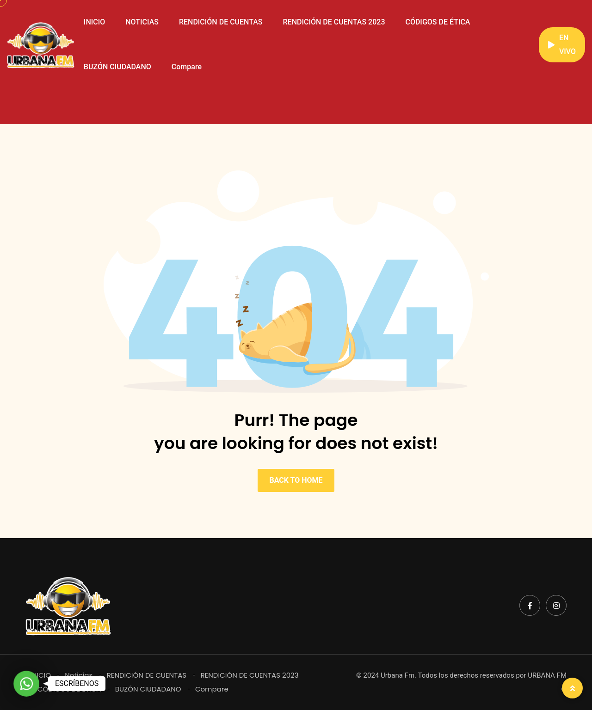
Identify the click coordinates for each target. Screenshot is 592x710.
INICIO (94, 22)
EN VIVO (562, 44)
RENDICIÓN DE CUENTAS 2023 (334, 22)
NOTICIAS (142, 22)
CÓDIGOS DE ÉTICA (437, 22)
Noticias (78, 675)
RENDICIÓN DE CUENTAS (221, 22)
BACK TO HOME (295, 480)
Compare (187, 66)
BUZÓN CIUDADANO (117, 66)
